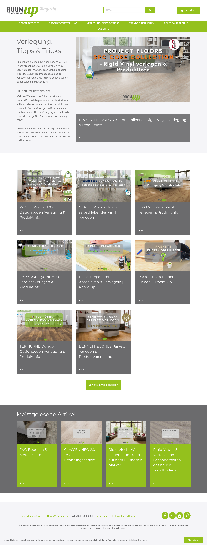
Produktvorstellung (63, 23)
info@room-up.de (57, 516)
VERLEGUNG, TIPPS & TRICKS (103, 23)
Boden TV (103, 28)
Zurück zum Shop (31, 516)
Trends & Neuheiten (142, 23)
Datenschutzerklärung (124, 516)
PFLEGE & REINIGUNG (176, 23)
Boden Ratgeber (29, 23)
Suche (150, 9)
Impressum (103, 516)
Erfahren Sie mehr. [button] (138, 540)
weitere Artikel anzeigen (103, 384)
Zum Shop (189, 10)
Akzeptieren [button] (193, 540)
